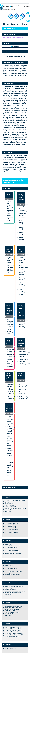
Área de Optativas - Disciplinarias (9, 376)
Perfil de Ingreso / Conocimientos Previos (13, 62)
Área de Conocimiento (10, 34)
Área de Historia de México (9, 249)
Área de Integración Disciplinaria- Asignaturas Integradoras (21, 311)
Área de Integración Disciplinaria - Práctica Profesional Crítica (9, 309)
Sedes (12, 6)
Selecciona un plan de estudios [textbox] (9, 9)
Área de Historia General (20, 249)
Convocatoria (16, 19)
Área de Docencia (8, 195)
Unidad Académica (19, 6)
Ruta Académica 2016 (9, 488)
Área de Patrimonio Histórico (21, 375)
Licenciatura (6, 6)
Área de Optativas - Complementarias (21, 342)
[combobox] (12, 9)
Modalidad (6, 43)
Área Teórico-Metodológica (9, 408)
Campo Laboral (7, 153)
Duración (6, 52)
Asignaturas (6, 188)
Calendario (22, 19)
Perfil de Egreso (8, 84)
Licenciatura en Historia (15, 24)
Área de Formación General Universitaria (21, 197)
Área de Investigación (9, 341)
